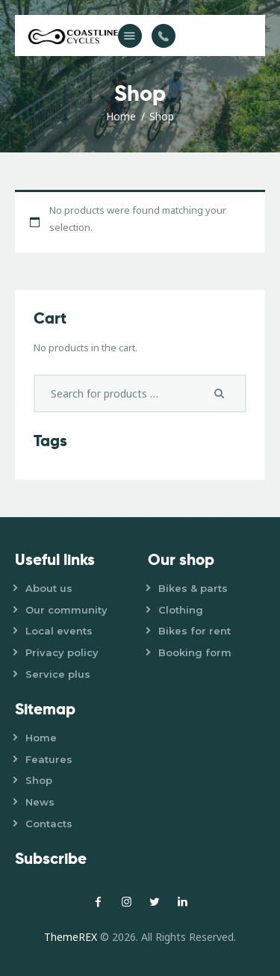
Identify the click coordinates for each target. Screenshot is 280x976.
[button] (130, 36)
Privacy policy (62, 652)
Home (121, 116)
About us (48, 588)
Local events (59, 631)
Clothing (180, 610)
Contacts (48, 824)
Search (224, 393)
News (40, 802)
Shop (38, 780)
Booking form (194, 652)
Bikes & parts (193, 588)
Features (48, 759)
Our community (66, 610)
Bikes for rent (194, 631)
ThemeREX (70, 937)
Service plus (57, 674)
